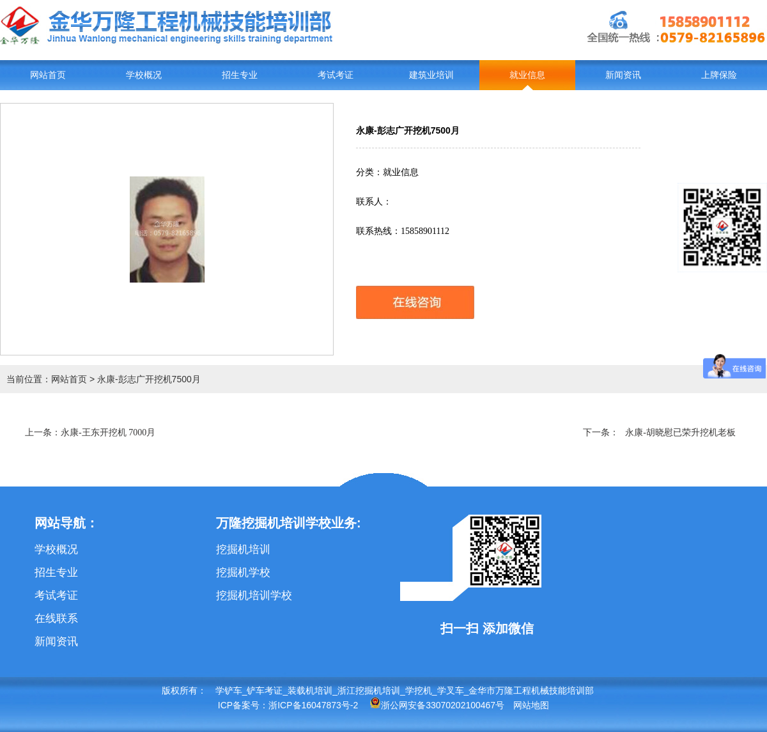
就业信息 (527, 75)
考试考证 (335, 75)
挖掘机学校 (243, 572)
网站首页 (48, 75)
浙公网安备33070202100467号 (436, 705)
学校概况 (144, 75)
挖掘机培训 (243, 549)
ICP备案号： (243, 705)
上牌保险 (719, 75)
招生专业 (240, 75)
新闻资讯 (623, 75)
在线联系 (56, 618)
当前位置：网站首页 (46, 379)
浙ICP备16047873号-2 (313, 705)
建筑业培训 (431, 75)
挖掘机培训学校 (254, 595)
